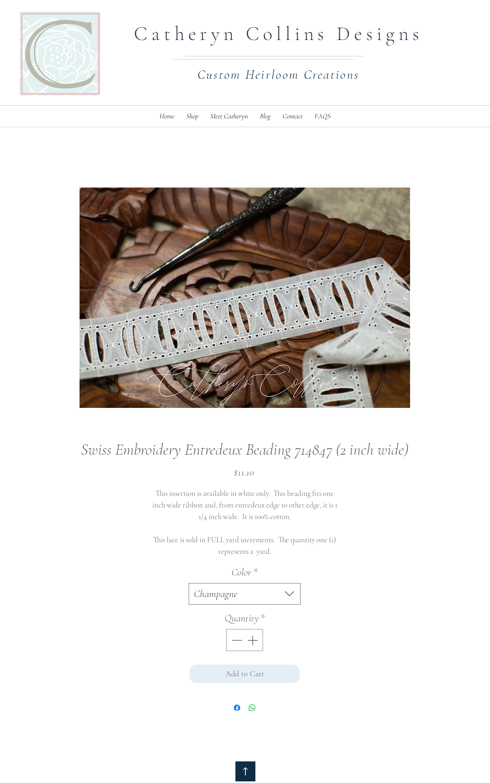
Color (244, 572)
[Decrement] (236, 640)
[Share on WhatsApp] (252, 708)
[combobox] (245, 594)
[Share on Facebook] (237, 708)
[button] (192, 116)
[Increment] (253, 640)
